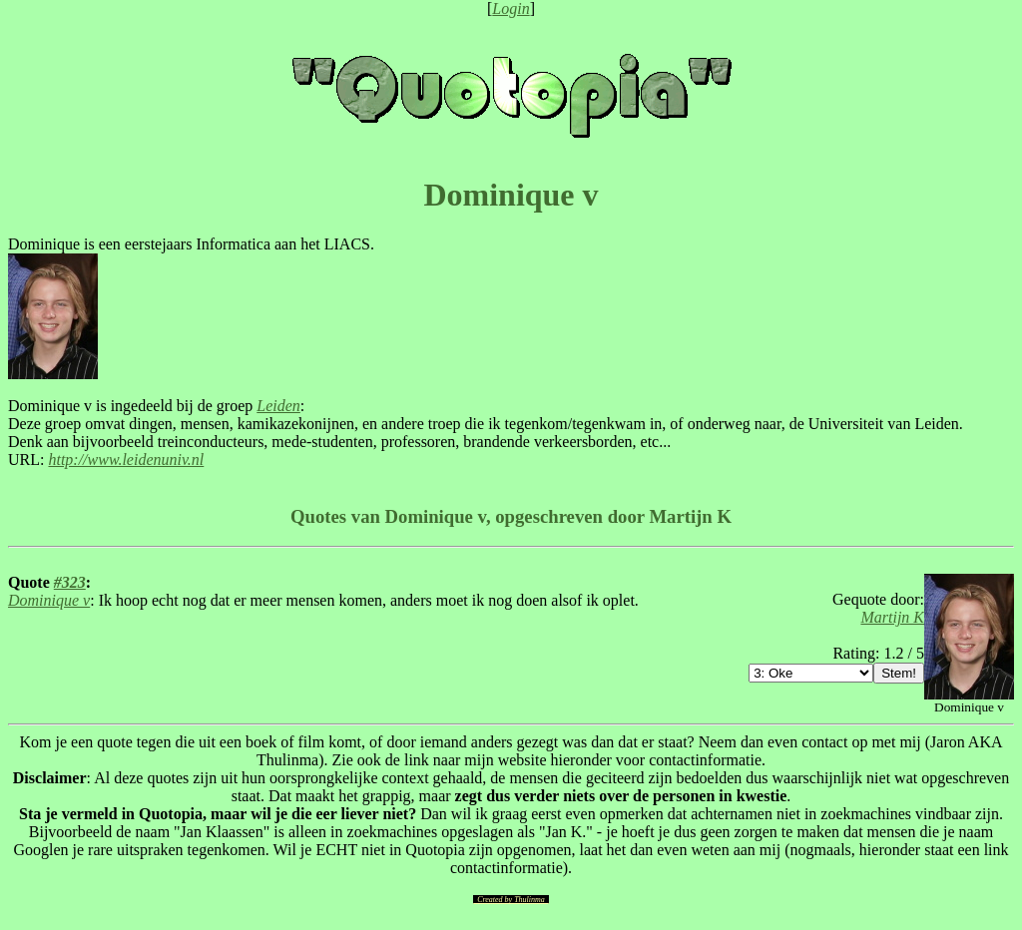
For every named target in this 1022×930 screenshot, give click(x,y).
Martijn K (892, 617)
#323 (70, 582)
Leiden (278, 405)
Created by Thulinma (511, 899)
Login (510, 8)
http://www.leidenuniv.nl (126, 459)
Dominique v (49, 600)
